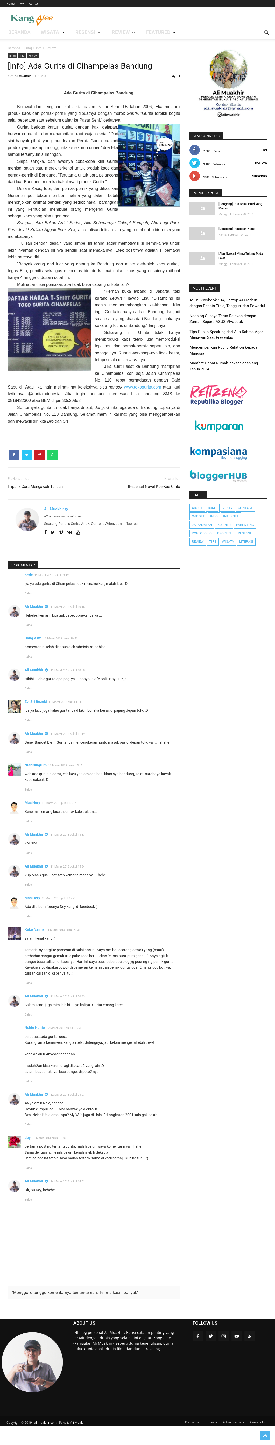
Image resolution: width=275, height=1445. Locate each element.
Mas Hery (32, 821)
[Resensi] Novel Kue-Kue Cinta (154, 505)
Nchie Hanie (35, 1047)
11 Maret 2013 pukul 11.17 (65, 721)
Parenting (245, 525)
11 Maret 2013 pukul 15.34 (68, 885)
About (197, 508)
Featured (104, 32)
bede (29, 593)
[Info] (12, 55)
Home (10, 3)
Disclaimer (193, 1441)
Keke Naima (35, 948)
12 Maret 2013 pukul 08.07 (68, 1113)
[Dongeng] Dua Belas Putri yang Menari (240, 206)
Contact (34, 3)
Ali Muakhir (34, 625)
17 (178, 95)
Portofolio (202, 533)
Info (22, 55)
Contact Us (258, 1441)
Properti (224, 533)
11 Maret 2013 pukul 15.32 (59, 821)
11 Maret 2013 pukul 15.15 (65, 784)
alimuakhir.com (45, 1441)
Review (33, 55)
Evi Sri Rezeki (36, 720)
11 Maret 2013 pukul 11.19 (68, 752)
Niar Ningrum (36, 784)
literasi (246, 542)
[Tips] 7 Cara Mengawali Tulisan (35, 505)
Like (264, 150)
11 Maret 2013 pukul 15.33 (68, 853)
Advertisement (233, 1441)
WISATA (31, 32)
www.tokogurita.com (142, 406)
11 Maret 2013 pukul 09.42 (51, 594)
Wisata (228, 542)
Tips (212, 542)
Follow (261, 163)
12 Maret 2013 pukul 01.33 (63, 1047)
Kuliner (224, 525)
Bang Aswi (33, 657)
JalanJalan (202, 525)
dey (28, 1156)
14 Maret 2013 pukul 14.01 (68, 1200)
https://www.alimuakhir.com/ (63, 535)
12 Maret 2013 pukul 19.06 (49, 1157)
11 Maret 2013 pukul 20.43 (68, 1015)
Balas (28, 612)
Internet (231, 516)
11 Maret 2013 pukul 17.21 (59, 917)
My (22, 3)
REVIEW (79, 32)
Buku (212, 508)
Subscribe (259, 176)
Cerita (227, 508)
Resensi (244, 533)
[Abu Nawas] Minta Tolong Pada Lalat (240, 256)
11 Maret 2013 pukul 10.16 (68, 626)
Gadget (198, 516)
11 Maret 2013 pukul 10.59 (68, 689)
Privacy (212, 1441)
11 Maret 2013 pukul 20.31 (63, 948)
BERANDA (14, 32)
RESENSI (55, 32)
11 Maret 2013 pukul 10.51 (60, 657)
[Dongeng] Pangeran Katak (236, 229)
